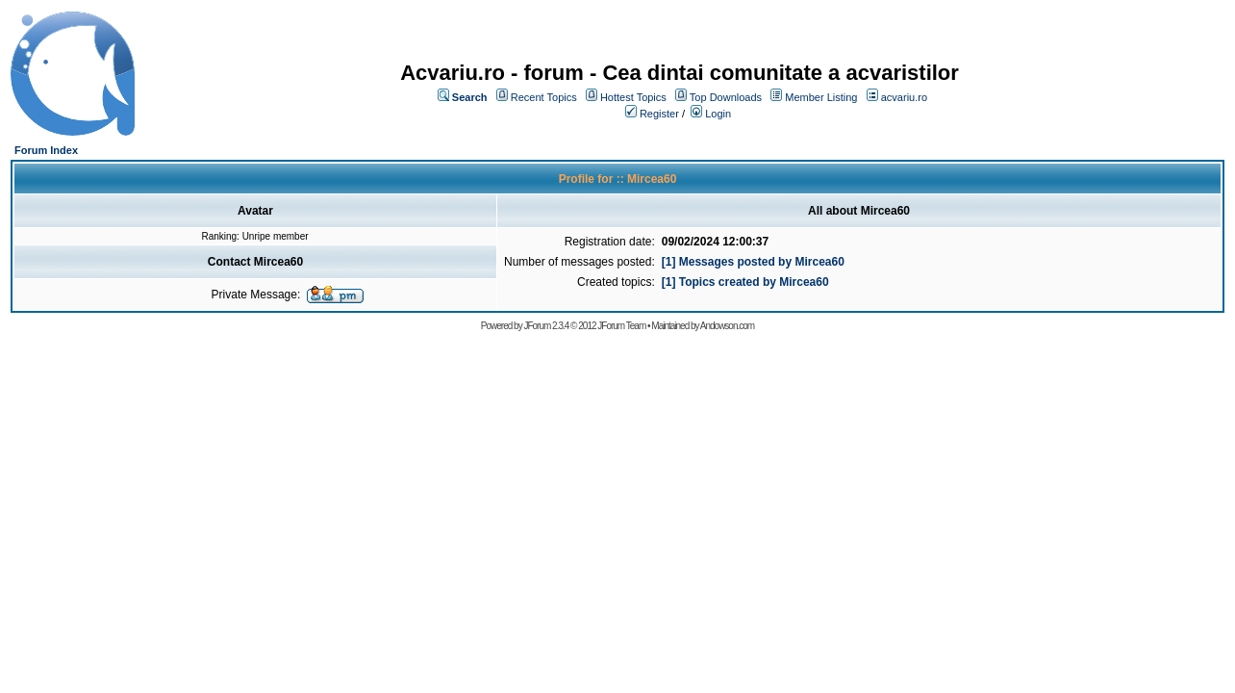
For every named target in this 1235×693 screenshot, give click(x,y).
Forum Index (46, 150)
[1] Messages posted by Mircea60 (753, 262)
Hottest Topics (633, 97)
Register (659, 113)
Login (718, 113)
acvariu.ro (904, 97)
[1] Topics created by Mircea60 (745, 282)
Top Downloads (726, 97)
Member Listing (821, 97)
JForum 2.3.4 (545, 326)
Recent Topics (544, 97)
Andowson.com (727, 326)
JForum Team (621, 326)
